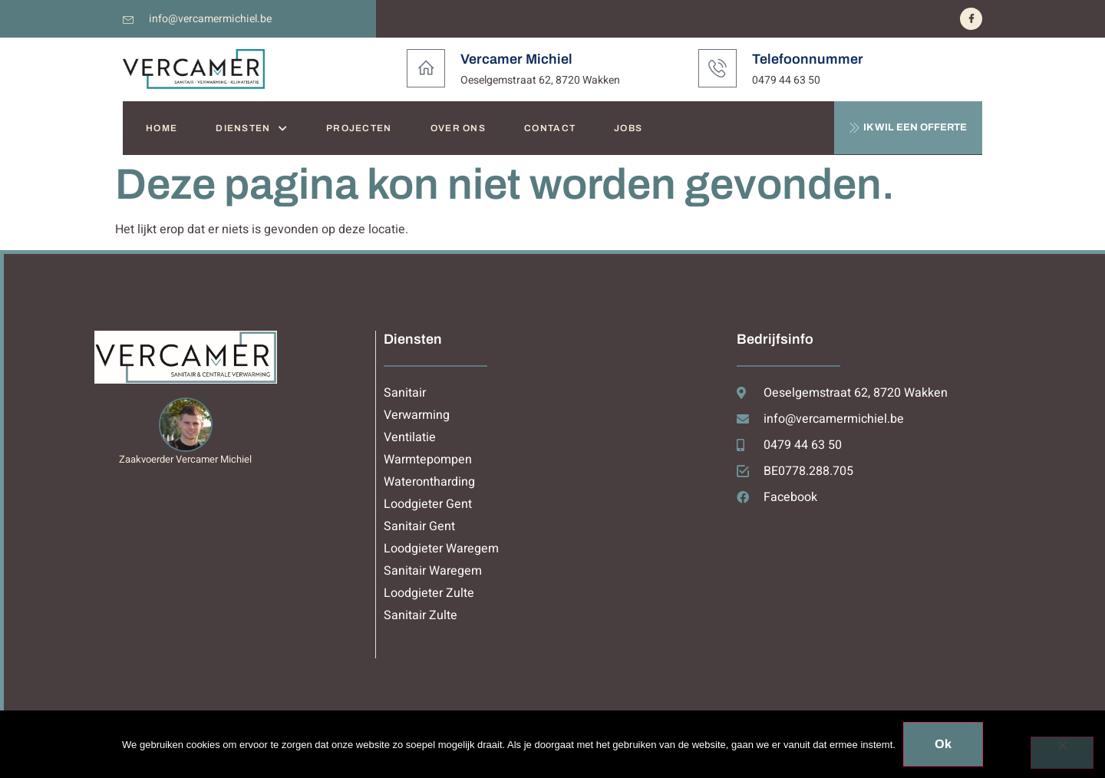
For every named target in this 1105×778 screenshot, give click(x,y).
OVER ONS (458, 128)
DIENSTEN (252, 128)
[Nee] (1062, 753)
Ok (943, 743)
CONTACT (550, 128)
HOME (161, 128)
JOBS (628, 128)
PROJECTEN (359, 128)
